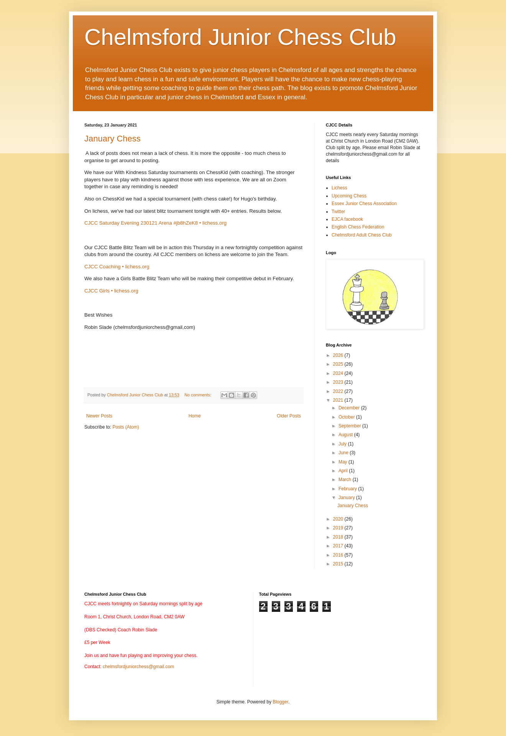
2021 (339, 400)
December (349, 408)
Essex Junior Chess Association (364, 203)
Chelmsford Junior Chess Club (240, 37)
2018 (339, 537)
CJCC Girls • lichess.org (111, 291)
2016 (339, 555)
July (343, 444)
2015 (339, 564)
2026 (339, 355)
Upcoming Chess (349, 196)
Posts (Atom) (125, 427)
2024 (339, 373)
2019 (339, 528)
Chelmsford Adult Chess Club (362, 235)
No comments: (198, 395)
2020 (339, 519)
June (344, 452)
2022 (339, 391)
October (347, 417)
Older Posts (289, 416)
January (347, 497)
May (343, 462)
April (343, 470)
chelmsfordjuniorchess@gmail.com (138, 666)
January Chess (112, 138)
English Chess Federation (358, 227)
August (346, 434)
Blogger (280, 702)
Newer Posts (99, 416)
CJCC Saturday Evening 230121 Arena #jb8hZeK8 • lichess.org (155, 223)
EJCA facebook (347, 219)
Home (195, 416)
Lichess (339, 188)
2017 (339, 546)
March (345, 479)
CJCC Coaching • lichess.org (117, 266)
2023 (339, 382)
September (350, 426)
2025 (339, 364)
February (348, 488)
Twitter (338, 211)
